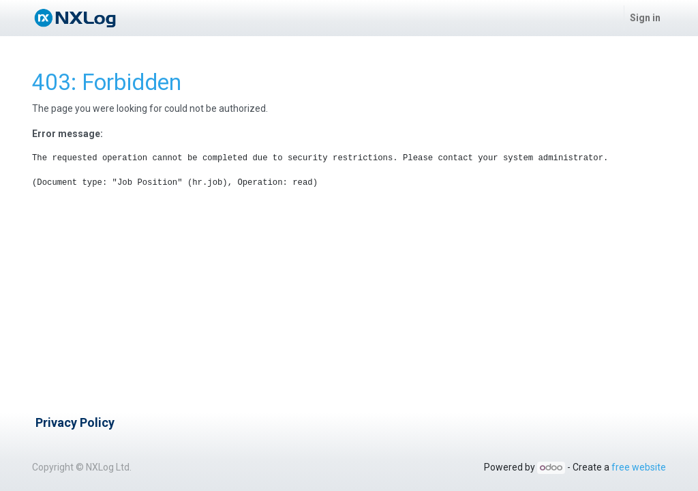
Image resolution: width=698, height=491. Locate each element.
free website (638, 467)
